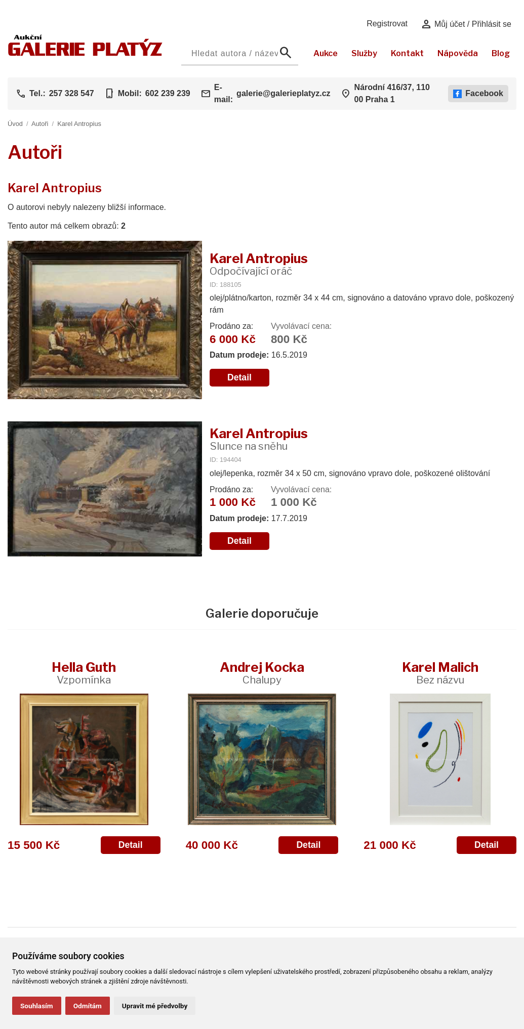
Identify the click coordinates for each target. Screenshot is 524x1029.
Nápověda (457, 53)
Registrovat (387, 23)
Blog (501, 53)
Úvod (15, 123)
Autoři (39, 123)
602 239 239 (167, 93)
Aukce (325, 53)
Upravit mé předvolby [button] (154, 1006)
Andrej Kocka (262, 672)
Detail (239, 377)
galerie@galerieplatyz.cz (283, 93)
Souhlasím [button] (36, 1006)
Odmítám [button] (87, 1006)
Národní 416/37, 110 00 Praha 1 (392, 93)
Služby (364, 53)
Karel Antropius (79, 123)
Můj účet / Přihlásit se (466, 24)
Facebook (478, 93)
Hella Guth (84, 672)
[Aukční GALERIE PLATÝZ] (85, 53)
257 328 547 (71, 93)
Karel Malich (440, 672)
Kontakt (407, 53)
